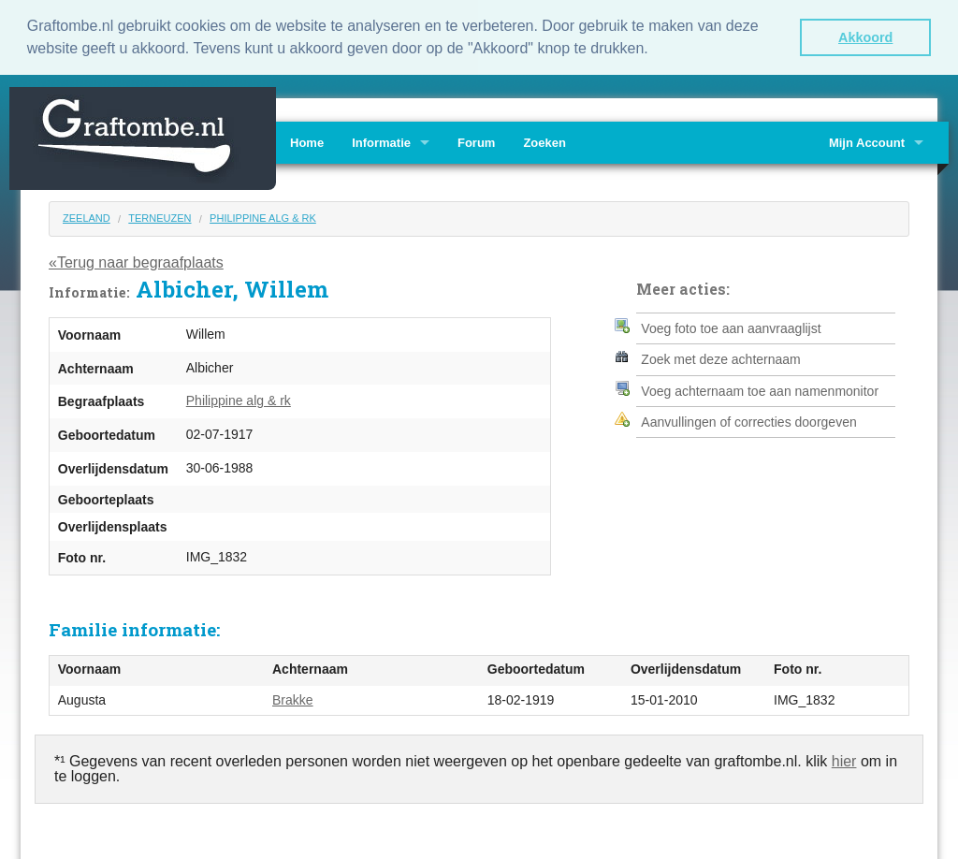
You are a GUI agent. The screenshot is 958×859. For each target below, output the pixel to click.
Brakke (292, 698)
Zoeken (544, 142)
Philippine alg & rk (263, 217)
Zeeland (86, 217)
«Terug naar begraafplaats (136, 261)
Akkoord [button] (865, 37)
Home (307, 142)
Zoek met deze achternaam (720, 358)
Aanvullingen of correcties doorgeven (748, 421)
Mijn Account (867, 142)
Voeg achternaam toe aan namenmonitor (759, 389)
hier (844, 760)
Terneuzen (159, 217)
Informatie (381, 142)
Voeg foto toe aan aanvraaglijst (730, 326)
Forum (476, 142)
